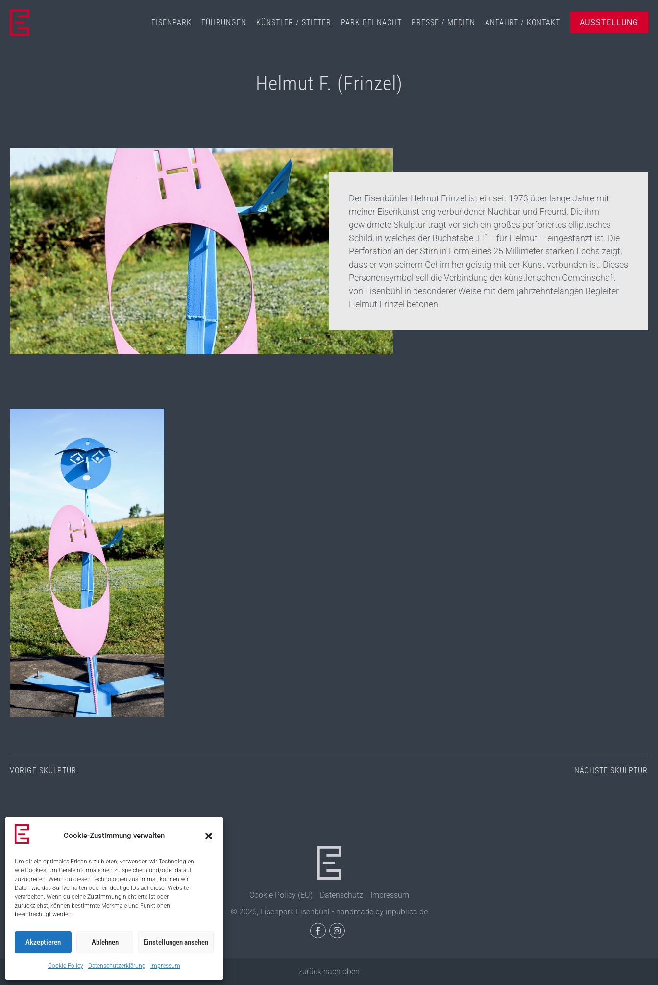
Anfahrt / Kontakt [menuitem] (522, 22)
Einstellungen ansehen (176, 942)
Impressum (165, 965)
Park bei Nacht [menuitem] (371, 22)
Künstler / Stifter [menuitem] (293, 22)
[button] (209, 836)
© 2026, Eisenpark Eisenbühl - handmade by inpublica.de (329, 911)
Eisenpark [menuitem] (171, 22)
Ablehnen (105, 942)
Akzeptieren (43, 942)
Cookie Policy (65, 965)
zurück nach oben (329, 971)
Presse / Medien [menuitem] (443, 22)
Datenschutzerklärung (117, 965)
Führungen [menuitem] (223, 22)
